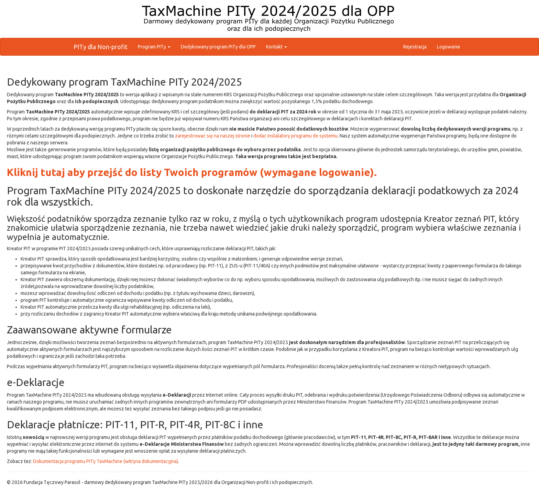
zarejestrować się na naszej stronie (212, 136)
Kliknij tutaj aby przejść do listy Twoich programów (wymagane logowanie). (192, 172)
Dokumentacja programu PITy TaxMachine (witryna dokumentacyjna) (105, 461)
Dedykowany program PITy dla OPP (218, 46)
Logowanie (448, 46)
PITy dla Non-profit (101, 46)
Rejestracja (415, 46)
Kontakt (276, 46)
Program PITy (154, 46)
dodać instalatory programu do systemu (295, 136)
